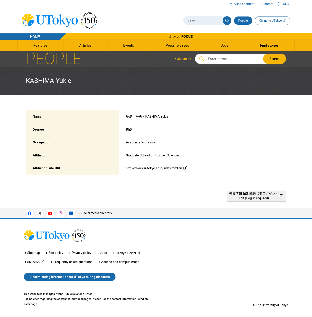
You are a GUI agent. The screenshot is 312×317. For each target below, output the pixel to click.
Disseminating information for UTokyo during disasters (69, 277)
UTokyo (181, 36)
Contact (267, 3)
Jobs (103, 253)
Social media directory (96, 213)
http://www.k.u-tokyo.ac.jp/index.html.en (156, 168)
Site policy (56, 253)
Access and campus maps (120, 262)
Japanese (184, 59)
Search (275, 59)
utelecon (35, 262)
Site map (33, 253)
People (243, 20)
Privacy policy (81, 253)
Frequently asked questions (73, 262)
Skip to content (244, 3)
